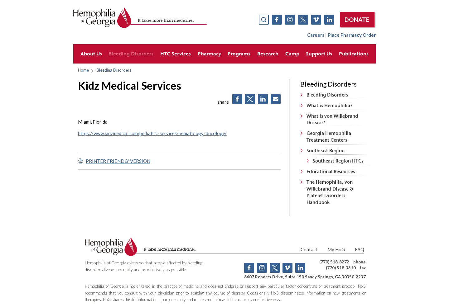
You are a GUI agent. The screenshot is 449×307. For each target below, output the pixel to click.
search (264, 20)
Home (83, 70)
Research (267, 53)
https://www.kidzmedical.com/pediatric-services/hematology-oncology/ (152, 133)
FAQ (359, 249)
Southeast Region (326, 151)
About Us (91, 53)
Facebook (277, 20)
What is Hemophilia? (330, 105)
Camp (292, 53)
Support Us (319, 53)
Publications (354, 53)
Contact (309, 249)
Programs (239, 53)
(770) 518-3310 (341, 267)
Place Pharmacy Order (352, 35)
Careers (315, 35)
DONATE (357, 19)
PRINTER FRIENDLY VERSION (118, 161)
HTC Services (175, 53)
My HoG (336, 249)
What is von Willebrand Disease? (332, 119)
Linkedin (329, 20)
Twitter (303, 20)
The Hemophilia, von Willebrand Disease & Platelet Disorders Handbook (330, 192)
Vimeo (316, 20)
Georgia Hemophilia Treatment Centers (329, 136)
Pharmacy (209, 53)
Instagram (290, 20)
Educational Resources (331, 171)
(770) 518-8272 (334, 261)
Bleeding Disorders (131, 53)
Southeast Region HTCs (338, 161)
